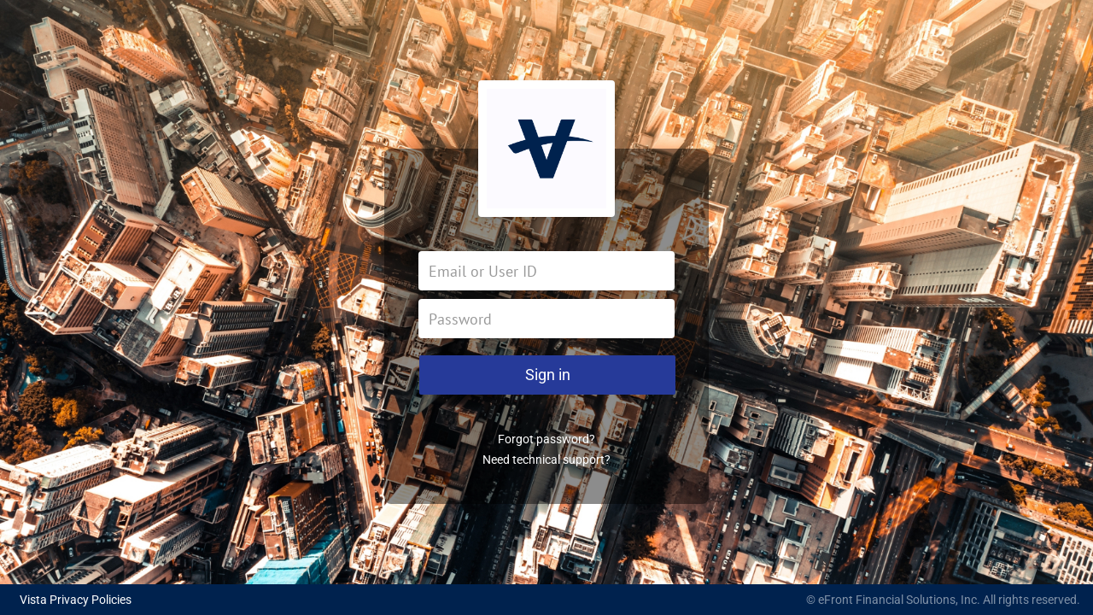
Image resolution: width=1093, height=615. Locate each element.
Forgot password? (546, 439)
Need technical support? (546, 459)
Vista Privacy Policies (76, 599)
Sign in (547, 375)
